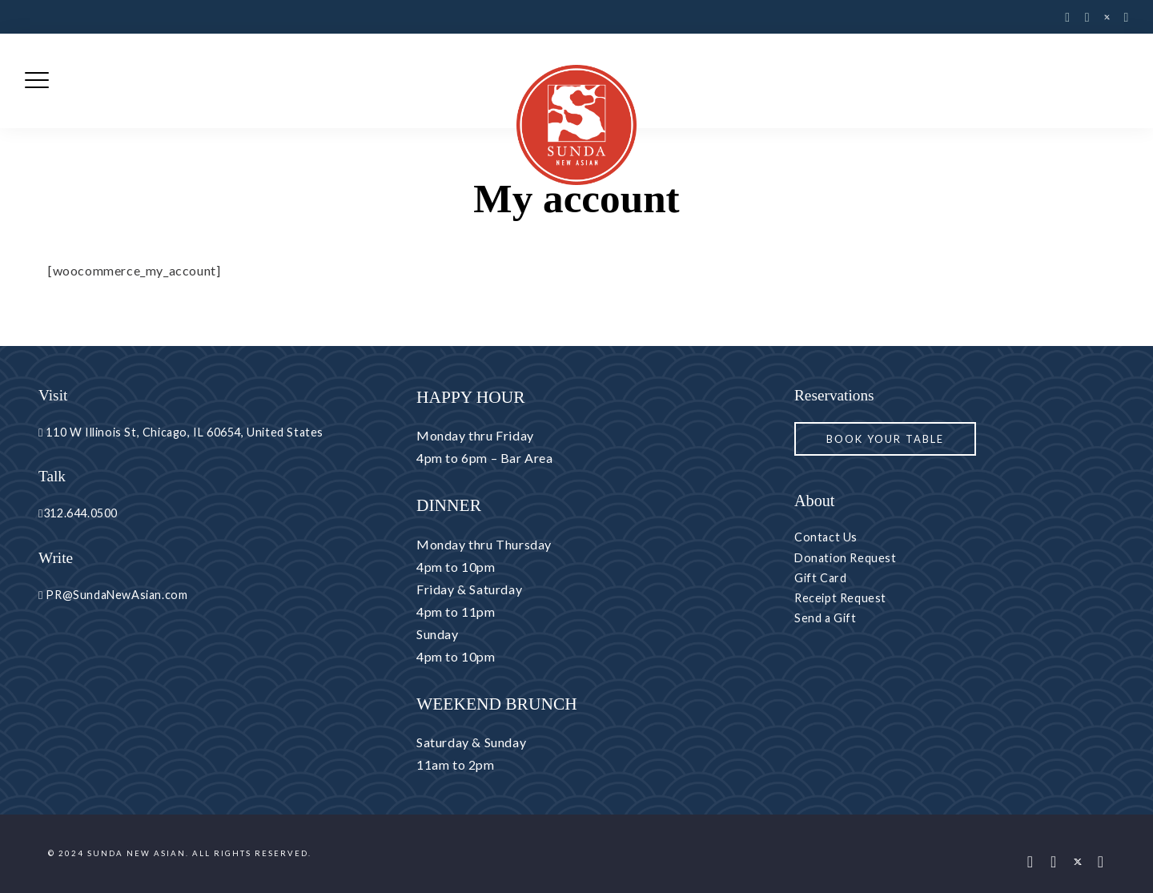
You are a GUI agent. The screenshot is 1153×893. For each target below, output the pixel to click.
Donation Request (845, 558)
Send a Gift (825, 618)
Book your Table (885, 438)
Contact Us (826, 537)
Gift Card (820, 578)
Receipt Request (840, 598)
